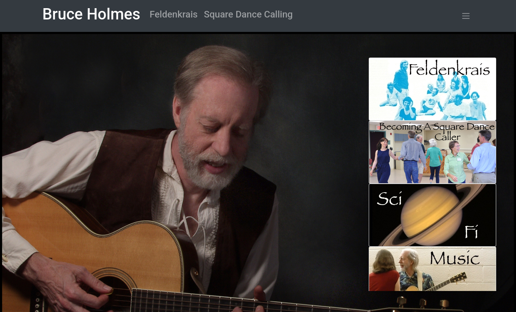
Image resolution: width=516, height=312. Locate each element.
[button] (466, 16)
